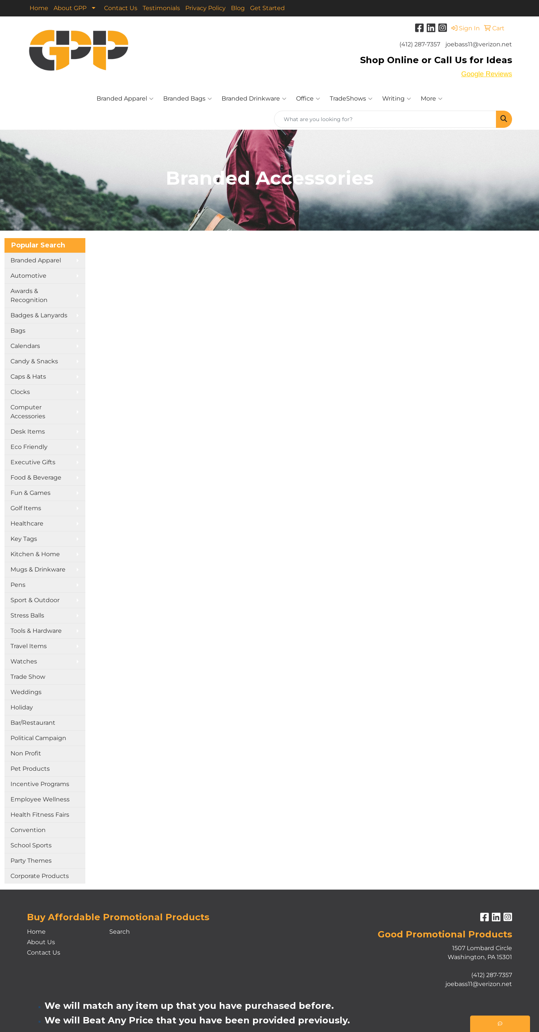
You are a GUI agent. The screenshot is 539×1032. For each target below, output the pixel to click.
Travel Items (28, 646)
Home (39, 8)
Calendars (25, 345)
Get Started (267, 8)
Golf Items (25, 508)
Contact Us (120, 8)
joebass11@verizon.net (478, 44)
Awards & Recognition (29, 295)
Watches (23, 661)
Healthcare (26, 523)
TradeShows (351, 98)
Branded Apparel (125, 98)
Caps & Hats (28, 376)
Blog (238, 8)
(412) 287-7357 (419, 44)
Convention (28, 830)
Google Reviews (486, 74)
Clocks (20, 391)
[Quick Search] (385, 119)
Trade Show (27, 676)
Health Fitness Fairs (39, 814)
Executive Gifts (32, 462)
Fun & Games (30, 492)
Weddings (26, 692)
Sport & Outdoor (35, 600)
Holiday (21, 707)
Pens (17, 584)
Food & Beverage (35, 477)
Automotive (28, 275)
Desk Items (27, 431)
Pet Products (30, 768)
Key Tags (23, 538)
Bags (17, 330)
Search (119, 931)
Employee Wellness (40, 799)
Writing (396, 98)
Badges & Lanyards (38, 315)
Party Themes (31, 860)
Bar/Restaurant (32, 722)
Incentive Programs (39, 784)
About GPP (70, 8)
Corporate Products (39, 875)
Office (308, 98)
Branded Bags (187, 98)
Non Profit (25, 753)
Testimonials (161, 8)
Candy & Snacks (34, 361)
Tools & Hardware (36, 630)
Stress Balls (27, 615)
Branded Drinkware (254, 98)
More (431, 98)
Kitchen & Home (35, 554)
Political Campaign (38, 738)
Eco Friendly (29, 446)
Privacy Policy (205, 8)
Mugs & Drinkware (38, 569)
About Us (41, 942)
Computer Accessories (27, 412)
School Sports (31, 845)
